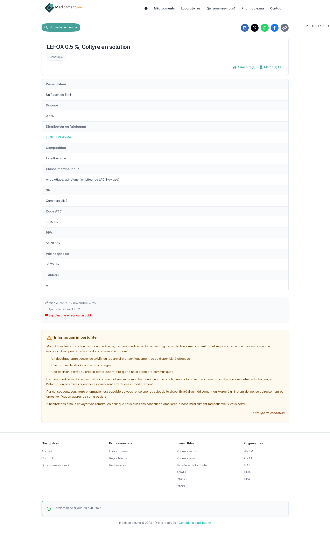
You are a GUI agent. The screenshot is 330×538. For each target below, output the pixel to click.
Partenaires (117, 466)
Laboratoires (190, 8)
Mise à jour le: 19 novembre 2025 (70, 303)
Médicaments (164, 8)
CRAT (248, 459)
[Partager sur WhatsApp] (264, 28)
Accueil (47, 452)
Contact (276, 8)
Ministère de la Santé (192, 466)
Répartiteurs (118, 459)
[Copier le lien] (284, 28)
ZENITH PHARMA (58, 137)
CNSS (181, 487)
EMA (247, 473)
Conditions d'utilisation (195, 523)
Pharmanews (186, 459)
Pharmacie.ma (253, 8)
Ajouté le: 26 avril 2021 (62, 310)
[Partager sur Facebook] (274, 28)
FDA (247, 480)
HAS (247, 466)
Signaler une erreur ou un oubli (68, 316)
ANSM (248, 452)
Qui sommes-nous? (221, 8)
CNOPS (182, 480)
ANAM (181, 473)
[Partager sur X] (254, 28)
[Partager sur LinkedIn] (243, 28)
